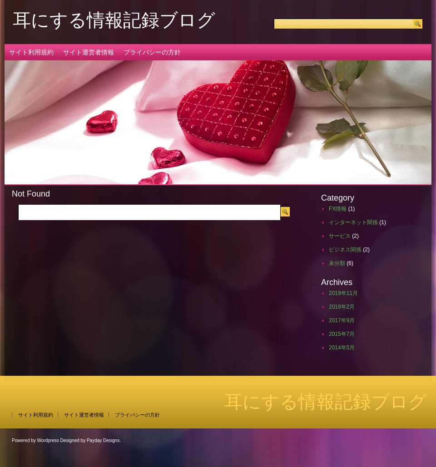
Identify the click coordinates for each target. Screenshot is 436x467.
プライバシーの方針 (152, 52)
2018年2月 (342, 307)
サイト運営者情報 (88, 52)
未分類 (337, 263)
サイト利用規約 (31, 52)
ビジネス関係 (345, 249)
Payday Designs (103, 440)
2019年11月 (343, 293)
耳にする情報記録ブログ (114, 20)
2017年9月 (342, 320)
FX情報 (338, 209)
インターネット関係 (353, 222)
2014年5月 (342, 347)
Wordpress (48, 440)
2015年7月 (342, 334)
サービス (340, 236)
